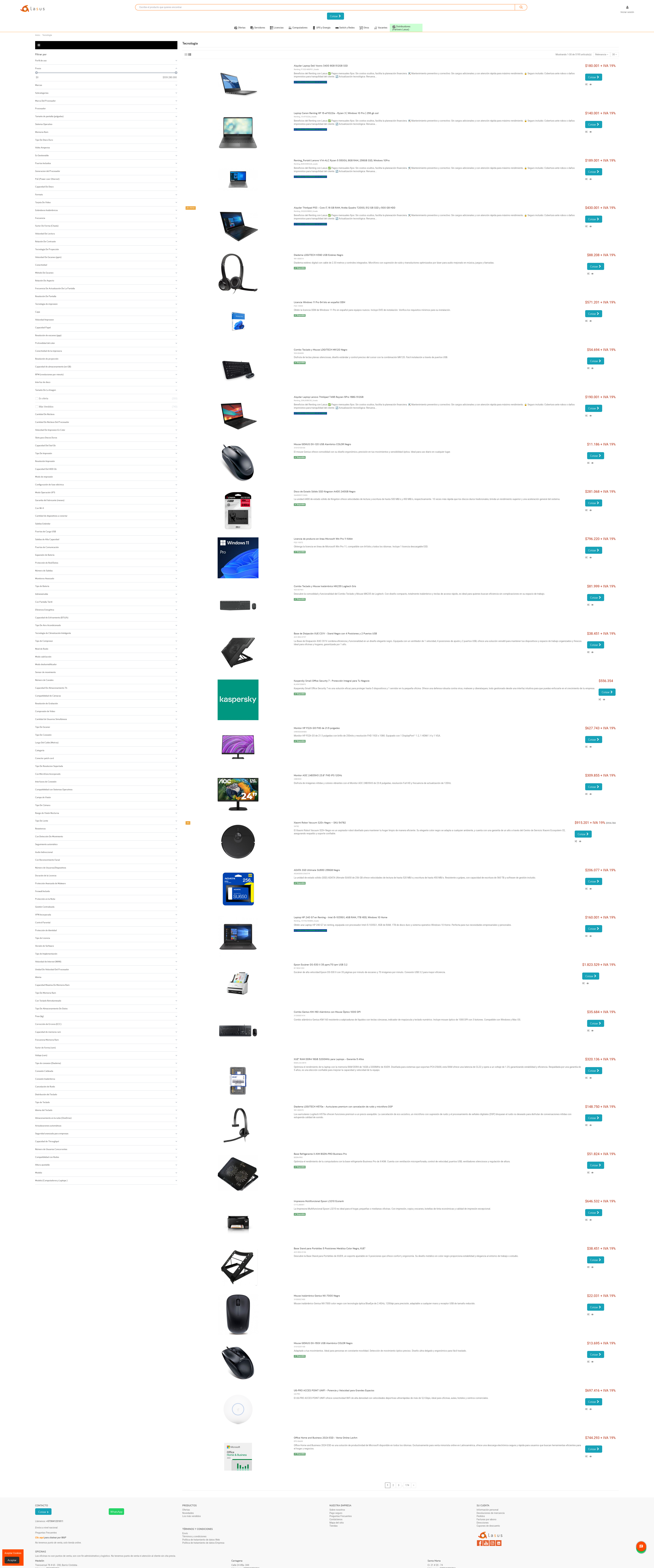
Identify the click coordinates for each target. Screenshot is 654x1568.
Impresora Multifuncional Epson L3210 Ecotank (319, 1201)
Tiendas (333, 1525)
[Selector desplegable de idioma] (613, 10)
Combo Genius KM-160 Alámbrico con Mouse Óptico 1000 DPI (327, 1012)
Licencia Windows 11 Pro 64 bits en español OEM (319, 302)
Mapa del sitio (336, 1522)
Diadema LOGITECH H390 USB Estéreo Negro (318, 255)
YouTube (486, 1543)
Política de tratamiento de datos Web (201, 1539)
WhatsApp (116, 1512)
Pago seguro (335, 1513)
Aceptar (12, 1560)
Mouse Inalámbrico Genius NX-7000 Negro (317, 1295)
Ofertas (186, 1509)
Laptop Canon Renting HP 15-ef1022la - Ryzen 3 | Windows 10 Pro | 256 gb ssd (336, 113)
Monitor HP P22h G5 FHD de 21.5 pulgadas (317, 728)
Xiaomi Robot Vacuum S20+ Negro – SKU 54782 (320, 822)
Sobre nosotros (337, 1509)
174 (407, 1485)
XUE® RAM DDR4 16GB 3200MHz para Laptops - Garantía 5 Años (329, 1059)
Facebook (480, 1543)
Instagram (492, 1543)
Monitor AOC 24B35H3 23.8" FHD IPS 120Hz (318, 775)
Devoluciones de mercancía (491, 1513)
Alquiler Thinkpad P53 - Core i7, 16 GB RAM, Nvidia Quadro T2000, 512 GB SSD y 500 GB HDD (344, 207)
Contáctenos (335, 1519)
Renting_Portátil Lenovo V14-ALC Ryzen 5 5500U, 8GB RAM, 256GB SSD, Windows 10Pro (342, 160)
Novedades (188, 1513)
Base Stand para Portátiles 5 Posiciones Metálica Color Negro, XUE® (329, 1248)
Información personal (487, 1509)
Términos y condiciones (194, 1536)
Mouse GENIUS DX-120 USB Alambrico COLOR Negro (322, 444)
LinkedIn (498, 1543)
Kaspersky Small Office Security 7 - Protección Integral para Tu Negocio (332, 680)
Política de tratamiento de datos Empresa (203, 1542)
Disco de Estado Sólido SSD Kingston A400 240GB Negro (324, 491)
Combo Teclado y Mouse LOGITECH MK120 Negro (320, 349)
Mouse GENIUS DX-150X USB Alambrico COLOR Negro (323, 1343)
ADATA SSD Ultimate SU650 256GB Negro (317, 870)
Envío (185, 1533)
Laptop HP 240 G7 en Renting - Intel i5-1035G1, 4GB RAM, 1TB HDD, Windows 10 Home (340, 917)
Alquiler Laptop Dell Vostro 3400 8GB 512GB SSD (321, 65)
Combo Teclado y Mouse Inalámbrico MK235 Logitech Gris (325, 586)
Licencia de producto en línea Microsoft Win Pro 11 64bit (323, 538)
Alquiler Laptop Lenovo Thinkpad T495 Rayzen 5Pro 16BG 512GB (328, 397)
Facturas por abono (486, 1519)
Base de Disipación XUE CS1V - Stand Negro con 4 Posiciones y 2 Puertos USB (335, 633)
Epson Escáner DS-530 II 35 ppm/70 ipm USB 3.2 (320, 964)
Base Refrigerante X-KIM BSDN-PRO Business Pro (320, 1154)
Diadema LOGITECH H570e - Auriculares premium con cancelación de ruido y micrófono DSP (343, 1106)
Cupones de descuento (488, 1525)
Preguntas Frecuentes (340, 1516)
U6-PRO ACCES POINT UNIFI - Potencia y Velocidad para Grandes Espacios (334, 1390)
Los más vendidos (191, 1516)
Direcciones (483, 1522)
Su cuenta (483, 1505)
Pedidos (481, 1516)
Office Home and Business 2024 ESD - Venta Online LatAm (325, 1437)
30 (614, 54)
